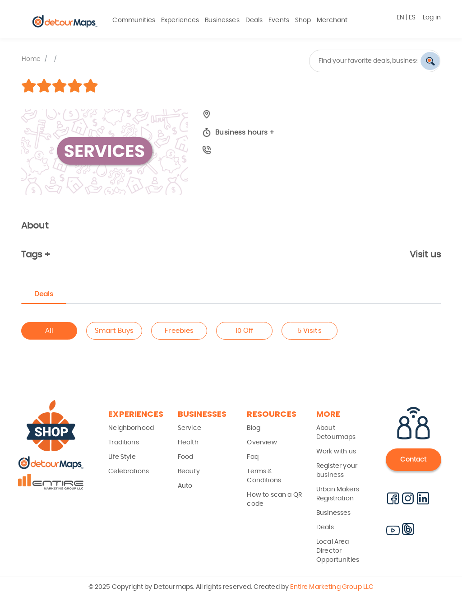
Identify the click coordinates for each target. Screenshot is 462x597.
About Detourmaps (336, 432)
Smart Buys (114, 330)
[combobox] (339, 61)
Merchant (332, 20)
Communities (133, 20)
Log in (432, 17)
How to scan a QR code (274, 499)
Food (186, 457)
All (49, 330)
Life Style (122, 457)
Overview (262, 442)
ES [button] (412, 17)
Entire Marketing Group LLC (331, 587)
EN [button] (400, 17)
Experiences (180, 20)
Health (188, 442)
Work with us (336, 451)
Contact (413, 460)
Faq (252, 457)
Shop (303, 20)
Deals (254, 20)
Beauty (189, 471)
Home (31, 59)
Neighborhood (131, 428)
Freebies (179, 330)
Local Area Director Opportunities (337, 551)
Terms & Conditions (264, 476)
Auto (185, 486)
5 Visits (309, 330)
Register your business (336, 470)
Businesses (222, 20)
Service (189, 428)
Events (278, 20)
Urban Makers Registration (337, 494)
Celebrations (128, 471)
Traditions (123, 442)
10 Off (245, 330)
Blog (253, 428)
